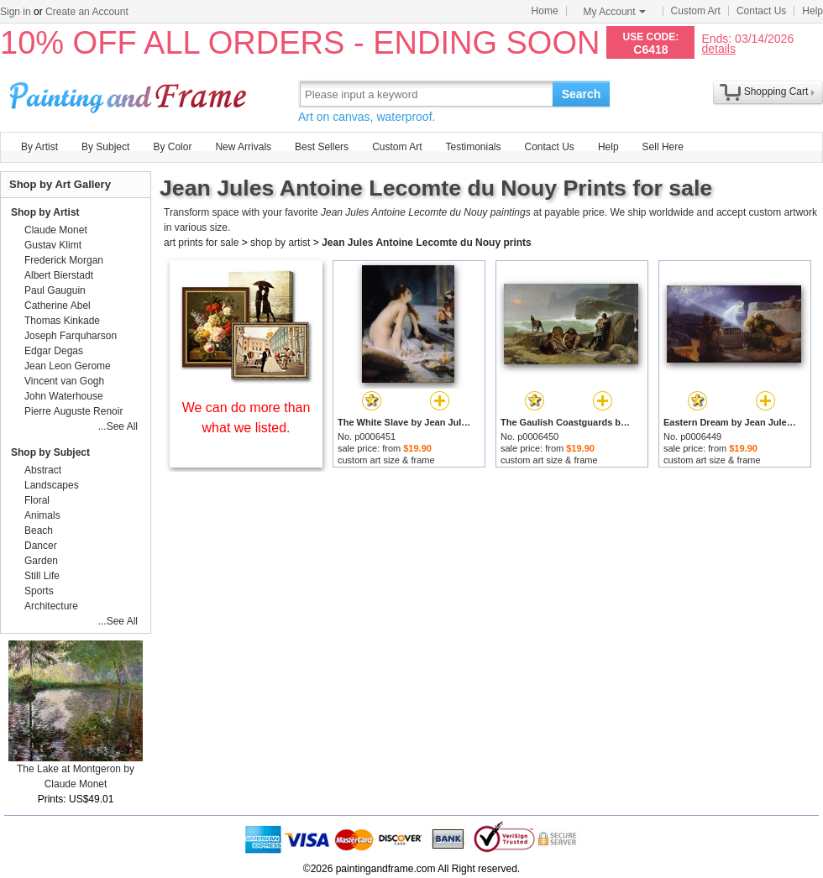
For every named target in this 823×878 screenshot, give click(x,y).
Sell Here (663, 147)
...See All (118, 426)
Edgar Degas (53, 351)
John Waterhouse (63, 396)
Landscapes (51, 485)
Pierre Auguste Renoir (73, 411)
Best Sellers (322, 147)
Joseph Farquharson (70, 336)
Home (545, 11)
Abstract (42, 470)
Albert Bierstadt (58, 275)
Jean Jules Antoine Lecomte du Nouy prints (427, 242)
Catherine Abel (57, 305)
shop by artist (280, 242)
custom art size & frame (386, 460)
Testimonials (473, 147)
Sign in (15, 12)
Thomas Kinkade (62, 321)
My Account (615, 12)
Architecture (51, 606)
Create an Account (86, 12)
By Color (172, 147)
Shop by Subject (50, 452)
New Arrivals (243, 147)
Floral (37, 500)
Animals (42, 515)
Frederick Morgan (63, 260)
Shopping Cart (776, 91)
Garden (41, 561)
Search (581, 94)
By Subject (105, 147)
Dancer (40, 545)
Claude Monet (55, 230)
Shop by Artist (45, 212)
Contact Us (761, 11)
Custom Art (696, 11)
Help (812, 11)
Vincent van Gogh (64, 381)
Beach (38, 530)
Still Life (42, 576)
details (718, 48)
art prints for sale (201, 242)
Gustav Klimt (52, 245)
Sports (39, 591)
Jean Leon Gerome (67, 366)
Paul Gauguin (55, 290)
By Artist (39, 147)
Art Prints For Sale (130, 93)
